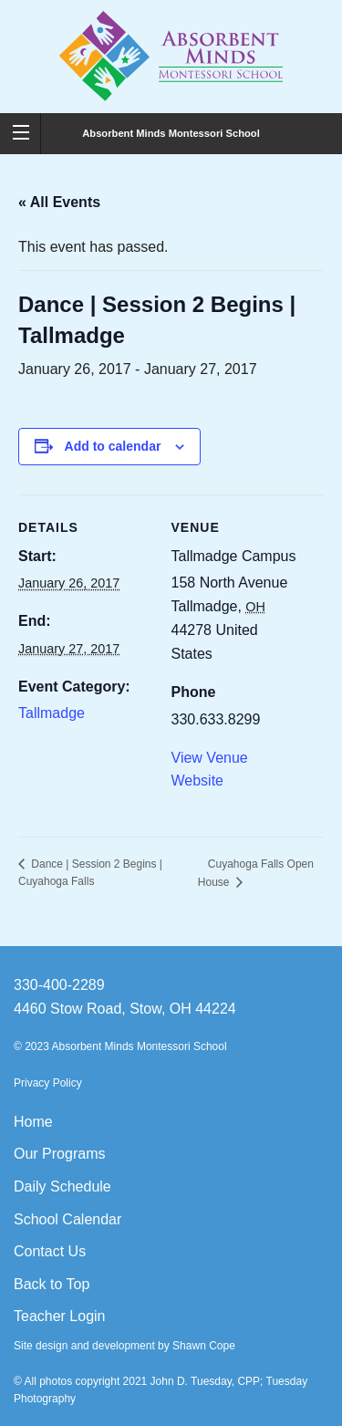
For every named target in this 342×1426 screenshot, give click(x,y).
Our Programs (59, 1153)
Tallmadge (51, 713)
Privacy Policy (48, 1083)
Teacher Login (60, 1316)
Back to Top (51, 1284)
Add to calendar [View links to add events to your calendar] (113, 446)
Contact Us (50, 1251)
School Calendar (67, 1219)
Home (33, 1121)
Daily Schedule (62, 1186)
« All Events (59, 202)
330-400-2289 (59, 985)
